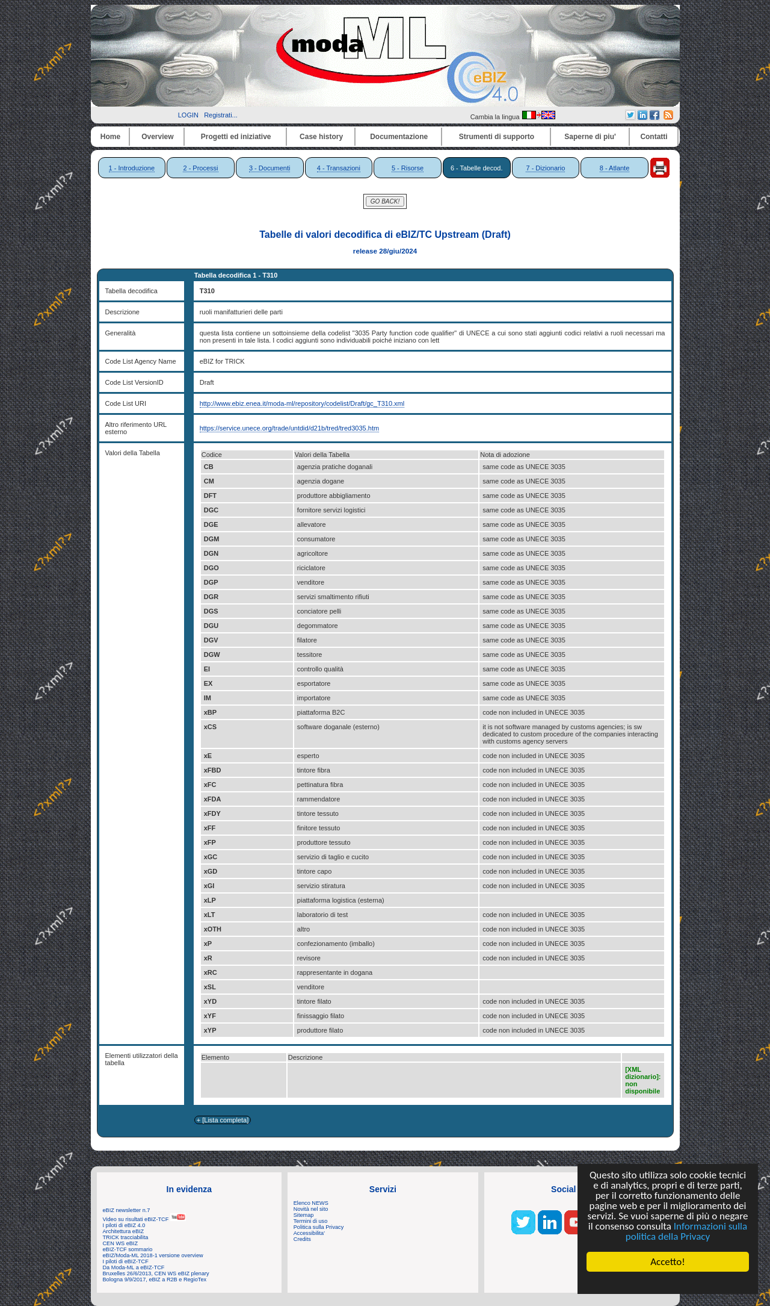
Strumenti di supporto (496, 136)
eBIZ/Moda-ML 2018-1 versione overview (153, 1255)
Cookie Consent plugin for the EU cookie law (668, 1282)
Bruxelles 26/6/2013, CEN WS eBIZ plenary (156, 1273)
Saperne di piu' (590, 136)
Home (110, 136)
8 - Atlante (615, 168)
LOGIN (188, 115)
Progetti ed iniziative (236, 136)
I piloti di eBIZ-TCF (126, 1261)
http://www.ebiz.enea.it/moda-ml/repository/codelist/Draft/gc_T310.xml (302, 403)
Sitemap (304, 1215)
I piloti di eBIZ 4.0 (124, 1225)
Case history (321, 136)
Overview (157, 136)
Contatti (653, 136)
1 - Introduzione (132, 168)
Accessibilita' (309, 1233)
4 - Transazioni (338, 168)
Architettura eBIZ (123, 1231)
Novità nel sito (311, 1209)
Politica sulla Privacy (318, 1227)
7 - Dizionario (545, 168)
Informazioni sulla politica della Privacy (686, 1231)
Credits (302, 1239)
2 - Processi (200, 168)
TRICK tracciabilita (126, 1237)
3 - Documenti (269, 168)
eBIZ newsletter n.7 (126, 1210)
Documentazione (399, 136)
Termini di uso (310, 1221)
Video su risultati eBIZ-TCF (144, 1219)
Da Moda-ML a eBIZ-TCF (134, 1267)
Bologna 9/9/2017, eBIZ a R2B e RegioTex (155, 1279)
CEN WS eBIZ (120, 1243)
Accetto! (667, 1261)
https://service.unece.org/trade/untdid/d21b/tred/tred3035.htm (289, 428)
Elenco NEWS (311, 1203)
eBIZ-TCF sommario (128, 1249)
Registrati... (221, 115)
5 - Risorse (408, 168)
